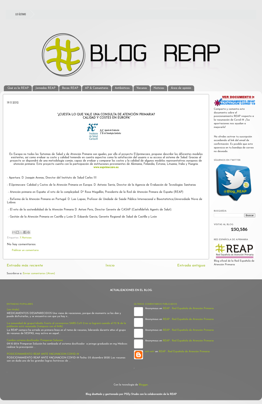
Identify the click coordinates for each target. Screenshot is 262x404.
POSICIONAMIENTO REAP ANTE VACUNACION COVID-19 (43, 354)
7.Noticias (26, 237)
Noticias (159, 88)
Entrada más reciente (25, 265)
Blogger (143, 385)
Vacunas (141, 88)
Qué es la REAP (18, 88)
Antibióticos (122, 88)
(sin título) (13, 309)
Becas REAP (70, 88)
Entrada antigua (191, 265)
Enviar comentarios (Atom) (39, 273)
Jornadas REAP (45, 88)
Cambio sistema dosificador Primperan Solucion (35, 340)
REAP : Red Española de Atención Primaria (188, 308)
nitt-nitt (150, 351)
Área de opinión (181, 88)
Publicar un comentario (25, 250)
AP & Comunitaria (96, 88)
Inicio (110, 265)
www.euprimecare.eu (105, 167)
